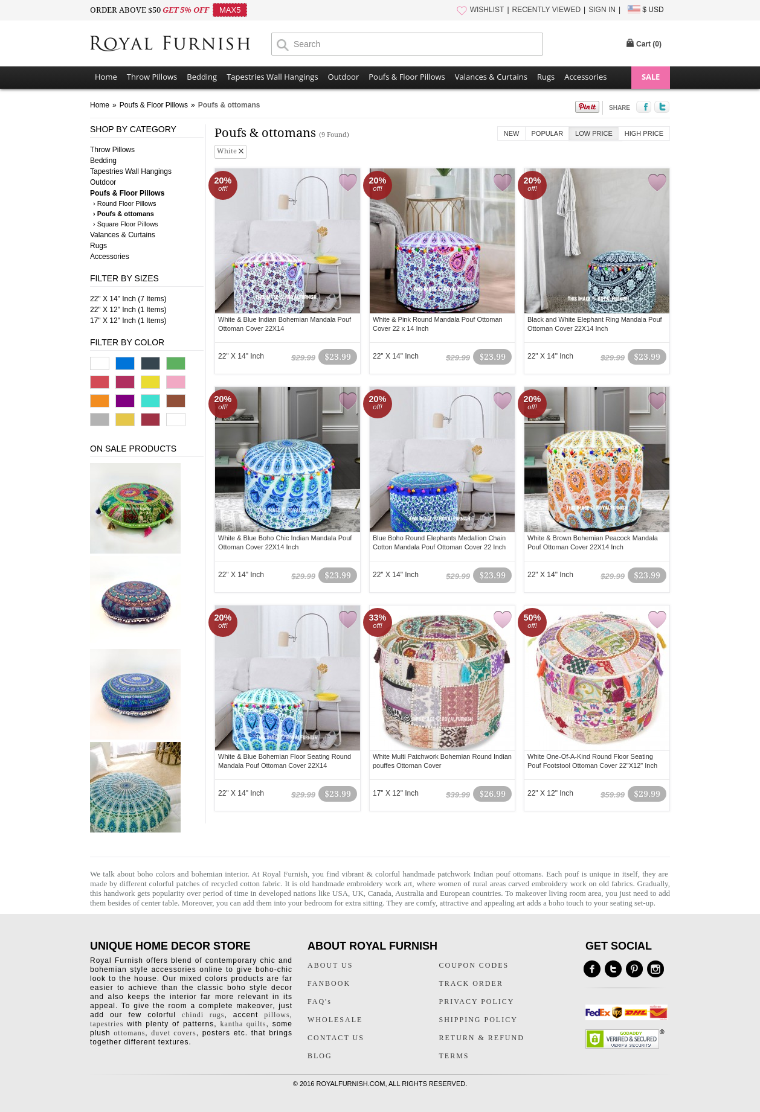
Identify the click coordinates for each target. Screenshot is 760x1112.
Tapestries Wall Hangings (272, 76)
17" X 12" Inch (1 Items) (128, 320)
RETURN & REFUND (481, 1038)
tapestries (106, 1024)
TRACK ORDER (471, 983)
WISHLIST (487, 9)
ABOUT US (330, 965)
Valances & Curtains (491, 76)
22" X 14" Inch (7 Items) (128, 299)
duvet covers (173, 1033)
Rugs (546, 76)
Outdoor (343, 76)
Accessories (585, 76)
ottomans (129, 1033)
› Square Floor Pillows (125, 224)
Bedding (202, 76)
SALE (651, 76)
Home (106, 76)
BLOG (320, 1056)
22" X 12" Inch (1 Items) (128, 309)
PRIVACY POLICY (477, 1001)
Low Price (594, 133)
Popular (548, 133)
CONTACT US (336, 1038)
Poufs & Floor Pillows (407, 76)
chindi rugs (203, 1015)
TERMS (454, 1056)
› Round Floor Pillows (124, 203)
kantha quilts (243, 1024)
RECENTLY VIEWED (546, 9)
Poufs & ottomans (229, 105)
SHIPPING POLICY (478, 1019)
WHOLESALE (335, 1019)
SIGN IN (602, 9)
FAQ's (320, 1001)
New (512, 133)
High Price (644, 133)
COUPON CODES (474, 965)
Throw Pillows (152, 76)
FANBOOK (329, 983)
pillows (276, 1015)
